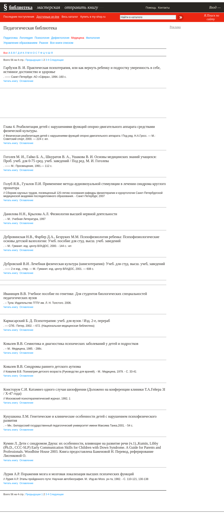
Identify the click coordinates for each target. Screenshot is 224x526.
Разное (43, 42)
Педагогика (10, 37)
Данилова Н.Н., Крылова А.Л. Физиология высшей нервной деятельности (60, 214)
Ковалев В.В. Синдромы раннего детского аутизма (42, 366)
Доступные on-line (47, 16)
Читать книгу (10, 81)
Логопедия (26, 37)
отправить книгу (81, 7)
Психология (42, 37)
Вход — (215, 7)
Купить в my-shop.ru (92, 16)
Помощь (151, 7)
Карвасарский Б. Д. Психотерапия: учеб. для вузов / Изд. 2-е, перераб (56, 321)
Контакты (164, 7)
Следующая (57, 59)
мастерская (48, 7)
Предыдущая (33, 59)
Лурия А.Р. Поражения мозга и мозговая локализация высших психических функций (68, 474)
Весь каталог (70, 16)
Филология (93, 37)
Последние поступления (18, 16)
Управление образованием (20, 42)
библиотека (20, 7)
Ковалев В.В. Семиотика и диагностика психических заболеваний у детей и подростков (70, 344)
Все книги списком (61, 42)
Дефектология (60, 37)
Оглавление (26, 81)
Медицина (77, 37)
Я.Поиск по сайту (211, 17)
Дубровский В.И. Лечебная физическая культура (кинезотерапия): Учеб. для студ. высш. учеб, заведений (84, 264)
